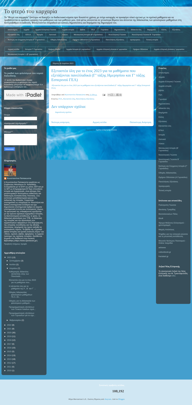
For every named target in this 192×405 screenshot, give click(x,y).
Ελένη (164, 29)
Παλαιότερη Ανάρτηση (140, 122)
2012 (9, 363)
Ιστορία (40, 34)
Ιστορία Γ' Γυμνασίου (33, 49)
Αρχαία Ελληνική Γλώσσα (45, 29)
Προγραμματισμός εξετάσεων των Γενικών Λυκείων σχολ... (22, 308)
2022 (9, 325)
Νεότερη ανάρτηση (60, 122)
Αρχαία (26, 29)
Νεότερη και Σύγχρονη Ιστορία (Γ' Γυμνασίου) (26, 39)
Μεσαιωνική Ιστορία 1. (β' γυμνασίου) (23, 54)
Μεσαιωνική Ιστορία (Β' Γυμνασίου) (88, 34)
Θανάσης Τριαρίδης (167, 209)
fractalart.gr (163, 256)
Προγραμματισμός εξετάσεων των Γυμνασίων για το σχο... (22, 314)
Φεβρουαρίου (15, 320)
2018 (9, 340)
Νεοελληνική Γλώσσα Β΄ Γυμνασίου (146, 34)
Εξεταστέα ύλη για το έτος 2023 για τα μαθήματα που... (22, 281)
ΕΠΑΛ (28, 34)
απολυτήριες (13, 29)
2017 (9, 344)
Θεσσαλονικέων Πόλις (168, 214)
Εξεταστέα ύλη (14, 34)
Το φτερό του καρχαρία (30, 11)
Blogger (121, 399)
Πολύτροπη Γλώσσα (167, 205)
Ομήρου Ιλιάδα (54, 49)
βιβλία (82, 29)
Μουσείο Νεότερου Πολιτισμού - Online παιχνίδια (172, 242)
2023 (9, 257)
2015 (9, 351)
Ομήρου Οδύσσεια (140, 49)
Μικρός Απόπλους (166, 229)
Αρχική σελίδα (13, 49)
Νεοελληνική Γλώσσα (117, 34)
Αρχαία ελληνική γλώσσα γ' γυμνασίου (169, 49)
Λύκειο (65, 34)
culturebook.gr (165, 252)
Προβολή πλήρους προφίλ (15, 244)
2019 (9, 336)
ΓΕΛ (93, 29)
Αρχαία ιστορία (68, 29)
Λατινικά (52, 34)
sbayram (108, 399)
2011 (9, 367)
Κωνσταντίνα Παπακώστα (19, 178)
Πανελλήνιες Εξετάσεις (115, 39)
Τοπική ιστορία (152, 39)
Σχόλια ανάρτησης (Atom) (106, 130)
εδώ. (174, 276)
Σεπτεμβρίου (15, 261)
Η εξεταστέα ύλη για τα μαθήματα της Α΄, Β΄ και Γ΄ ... (22, 287)
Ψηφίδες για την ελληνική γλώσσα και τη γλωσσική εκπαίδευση (173, 235)
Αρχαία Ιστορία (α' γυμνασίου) (78, 49)
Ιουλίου (12, 264)
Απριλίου (13, 268)
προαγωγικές (135, 39)
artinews (162, 247)
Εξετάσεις (176, 29)
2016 (9, 348)
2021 (9, 329)
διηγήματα (151, 29)
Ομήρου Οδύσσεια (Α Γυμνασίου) (86, 39)
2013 (9, 359)
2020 (9, 332)
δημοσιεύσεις (119, 29)
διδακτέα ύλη (136, 29)
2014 (9, 355)
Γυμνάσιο (104, 29)
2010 (9, 370)
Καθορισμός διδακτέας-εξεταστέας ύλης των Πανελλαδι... (19, 273)
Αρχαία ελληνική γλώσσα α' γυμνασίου (111, 49)
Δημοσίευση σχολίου (63, 112)
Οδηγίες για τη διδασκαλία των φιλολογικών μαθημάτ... (22, 302)
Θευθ (161, 218)
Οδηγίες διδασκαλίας (58, 39)
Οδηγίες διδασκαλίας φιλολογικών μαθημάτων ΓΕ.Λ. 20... (20, 294)
